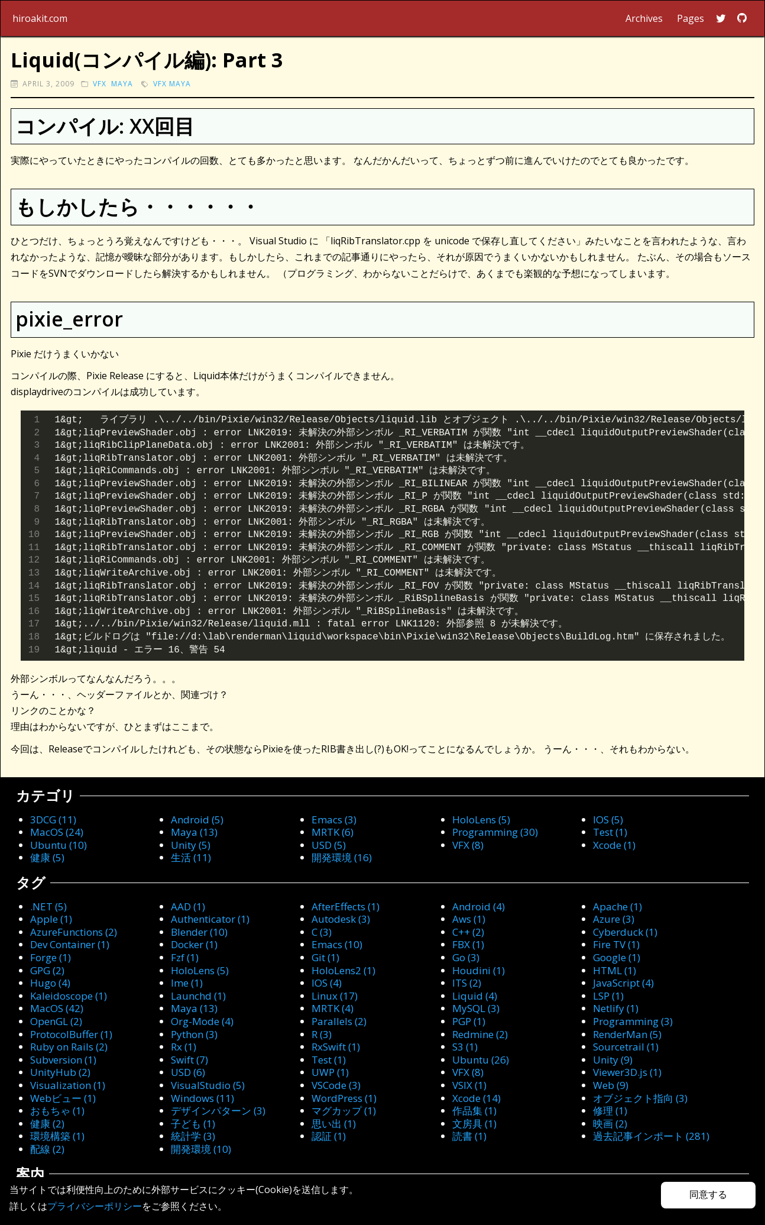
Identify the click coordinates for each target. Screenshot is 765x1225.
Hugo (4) (50, 983)
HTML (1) (614, 970)
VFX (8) (468, 845)
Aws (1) (468, 919)
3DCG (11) (53, 819)
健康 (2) (47, 1123)
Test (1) (610, 832)
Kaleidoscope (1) (68, 996)
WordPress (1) (344, 1098)
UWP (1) (330, 1072)
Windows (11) (202, 1098)
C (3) (322, 932)
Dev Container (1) (69, 944)
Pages (690, 18)
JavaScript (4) (623, 983)
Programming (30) (495, 832)
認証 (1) (329, 1136)
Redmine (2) (480, 1034)
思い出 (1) (334, 1123)
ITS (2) (466, 983)
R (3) (322, 1034)
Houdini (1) (478, 970)
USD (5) (329, 845)
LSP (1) (608, 996)
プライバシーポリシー (94, 1206)
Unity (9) (613, 1059)
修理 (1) (610, 1110)
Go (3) (465, 957)
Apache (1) (617, 906)
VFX (99, 84)
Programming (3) (633, 1021)
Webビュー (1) (63, 1098)
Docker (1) (194, 944)
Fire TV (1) (616, 944)
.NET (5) (48, 906)
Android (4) (478, 906)
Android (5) (197, 819)
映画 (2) (610, 1123)
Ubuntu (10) (58, 845)
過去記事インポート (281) (651, 1136)
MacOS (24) (56, 832)
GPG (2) (47, 970)
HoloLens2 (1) (343, 970)
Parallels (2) (339, 1021)
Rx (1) (183, 1046)
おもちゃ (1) (57, 1110)
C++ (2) (468, 932)
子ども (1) (193, 1123)
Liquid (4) (474, 996)
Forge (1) (50, 957)
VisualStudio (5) (208, 1085)
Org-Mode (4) (202, 1021)
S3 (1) (465, 1046)
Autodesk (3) (341, 919)
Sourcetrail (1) (626, 1046)
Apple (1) (51, 919)
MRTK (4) (333, 1008)
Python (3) (194, 1034)
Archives (644, 18)
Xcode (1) (614, 845)
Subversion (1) (63, 1059)
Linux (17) (335, 996)
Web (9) (610, 1085)
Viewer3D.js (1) (627, 1072)
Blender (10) (199, 932)
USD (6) (188, 1072)
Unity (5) (190, 845)
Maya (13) (194, 832)
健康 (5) (47, 857)
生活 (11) (191, 857)
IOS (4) (327, 983)
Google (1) (616, 957)
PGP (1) (468, 1021)
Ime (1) (187, 983)
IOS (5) (608, 819)
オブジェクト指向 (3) (640, 1098)
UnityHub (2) (60, 1072)
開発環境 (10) (201, 1149)
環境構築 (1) (57, 1136)
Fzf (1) (185, 957)
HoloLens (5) (481, 819)
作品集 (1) (474, 1110)
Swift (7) (189, 1059)
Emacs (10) (337, 944)
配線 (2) (47, 1149)
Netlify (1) (615, 1008)
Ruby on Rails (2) (69, 1046)
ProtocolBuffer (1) (71, 1034)
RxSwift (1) (336, 1046)
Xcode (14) (476, 1098)
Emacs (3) (334, 819)
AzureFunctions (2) (73, 932)
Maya (122, 84)
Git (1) (325, 957)
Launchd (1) (198, 996)
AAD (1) (188, 906)
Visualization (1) (67, 1085)
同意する (708, 1195)
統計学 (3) (193, 1136)
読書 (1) (469, 1136)
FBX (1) (468, 944)
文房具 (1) (474, 1123)
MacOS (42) (56, 1008)
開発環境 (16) (342, 857)
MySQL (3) (476, 1008)
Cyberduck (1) (625, 932)
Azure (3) (613, 919)
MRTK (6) (333, 832)
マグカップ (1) (344, 1110)
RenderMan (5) (627, 1034)
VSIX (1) (469, 1085)
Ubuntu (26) (480, 1059)
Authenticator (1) (210, 919)
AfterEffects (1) (346, 906)
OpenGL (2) (56, 1021)
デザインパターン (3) (218, 1110)
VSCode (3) (336, 1085)
